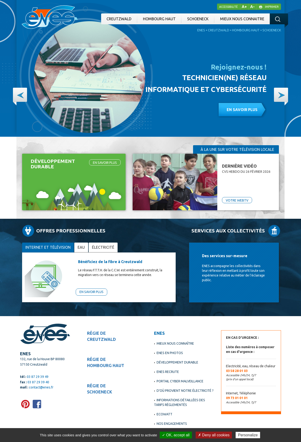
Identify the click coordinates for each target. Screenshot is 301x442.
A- (252, 6)
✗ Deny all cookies (214, 435)
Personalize (248, 435)
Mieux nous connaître (175, 343)
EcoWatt (164, 414)
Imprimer (272, 6)
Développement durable (177, 362)
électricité (103, 247)
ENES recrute (168, 372)
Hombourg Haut (159, 19)
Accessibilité (228, 6)
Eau (81, 247)
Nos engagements (172, 423)
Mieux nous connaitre (242, 19)
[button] (20, 95)
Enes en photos (170, 353)
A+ (244, 6)
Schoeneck (198, 19)
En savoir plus (242, 109)
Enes (201, 30)
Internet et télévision (48, 247)
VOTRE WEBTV (237, 200)
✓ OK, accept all (176, 435)
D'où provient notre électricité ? (185, 390)
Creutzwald (119, 19)
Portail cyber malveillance (180, 381)
